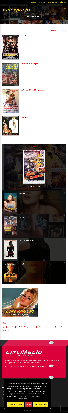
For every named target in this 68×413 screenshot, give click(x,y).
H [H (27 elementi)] (28, 327)
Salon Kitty (24, 36)
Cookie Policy (63, 2)
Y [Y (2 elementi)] (10, 331)
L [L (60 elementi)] (36, 327)
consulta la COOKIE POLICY (17, 399)
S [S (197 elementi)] (58, 327)
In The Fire (22, 264)
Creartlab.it (44, 410)
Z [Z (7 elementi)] (12, 331)
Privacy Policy (41, 2)
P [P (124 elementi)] (50, 327)
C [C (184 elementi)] (13, 327)
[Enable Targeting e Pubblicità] (51, 377)
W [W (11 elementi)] (6, 331)
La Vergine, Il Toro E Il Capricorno (32, 90)
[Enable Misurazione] (51, 366)
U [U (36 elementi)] (64, 327)
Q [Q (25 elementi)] (52, 327)
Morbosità (22, 217)
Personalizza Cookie (15, 404)
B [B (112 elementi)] (10, 327)
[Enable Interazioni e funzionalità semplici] (51, 342)
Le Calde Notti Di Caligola (29, 64)
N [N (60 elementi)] (44, 327)
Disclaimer (33, 2)
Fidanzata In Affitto (24, 193)
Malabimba (25, 117)
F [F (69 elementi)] (21, 327)
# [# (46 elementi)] (3, 327)
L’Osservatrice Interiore (26, 240)
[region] (27, 394)
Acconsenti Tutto (40, 404)
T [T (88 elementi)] (61, 327)
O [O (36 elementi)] (47, 327)
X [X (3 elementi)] (8, 331)
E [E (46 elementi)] (19, 327)
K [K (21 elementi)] (34, 327)
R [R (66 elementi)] (55, 327)
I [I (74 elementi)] (30, 327)
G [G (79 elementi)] (25, 327)
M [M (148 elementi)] (40, 327)
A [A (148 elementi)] (6, 327)
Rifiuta (28, 404)
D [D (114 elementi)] (16, 327)
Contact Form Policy (52, 2)
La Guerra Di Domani (34, 186)
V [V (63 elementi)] (3, 330)
